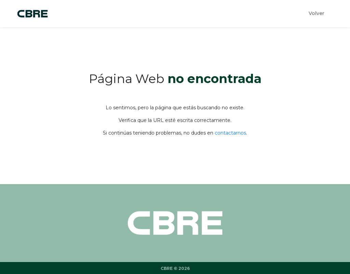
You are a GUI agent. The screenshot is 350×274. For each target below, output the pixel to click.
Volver (316, 13)
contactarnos (230, 133)
